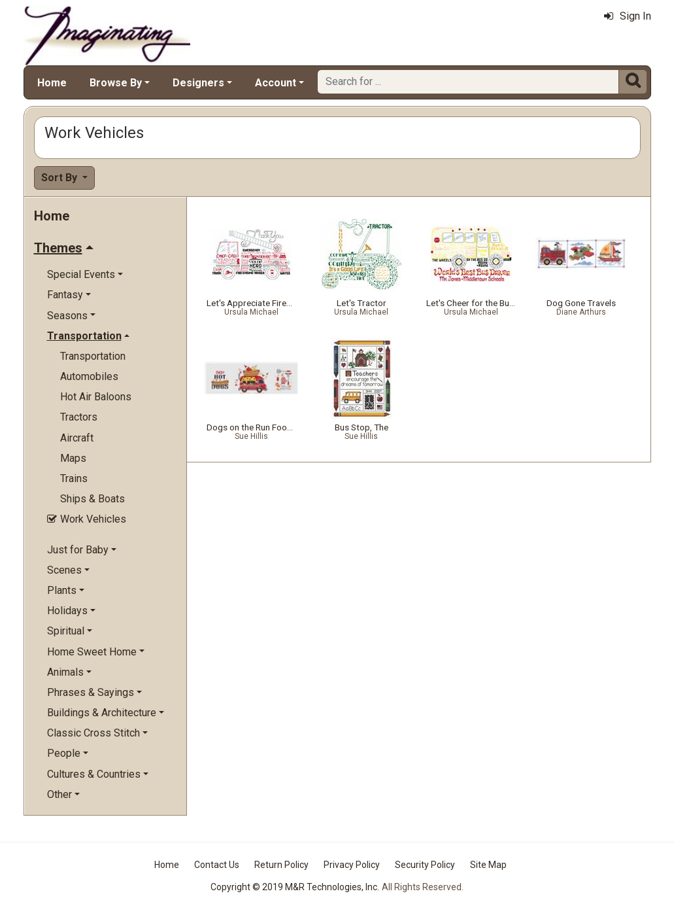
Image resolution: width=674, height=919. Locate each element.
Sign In (627, 16)
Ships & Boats (92, 499)
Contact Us (216, 864)
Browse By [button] (116, 83)
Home (52, 83)
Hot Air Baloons (95, 396)
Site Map (488, 864)
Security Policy (425, 864)
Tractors (78, 417)
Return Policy (281, 864)
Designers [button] (198, 83)
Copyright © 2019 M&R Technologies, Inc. (295, 887)
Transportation (93, 356)
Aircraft (76, 438)
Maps (73, 458)
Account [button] (275, 83)
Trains (74, 478)
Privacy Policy (352, 864)
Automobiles (89, 376)
